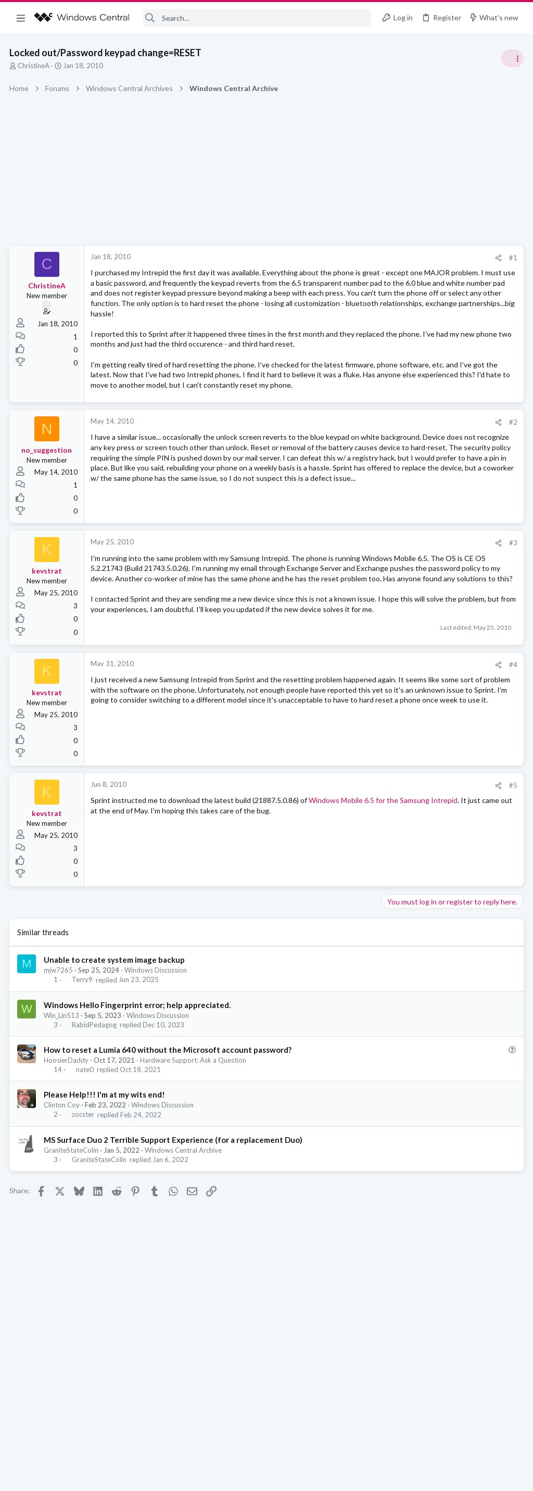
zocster (83, 1199)
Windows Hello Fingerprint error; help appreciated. (138, 1089)
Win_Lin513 (62, 1099)
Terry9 (82, 1064)
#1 (345, 257)
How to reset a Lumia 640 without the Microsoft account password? (169, 1134)
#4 (345, 749)
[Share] (331, 258)
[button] (20, 18)
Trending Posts (396, 563)
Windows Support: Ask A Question (438, 614)
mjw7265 (59, 1055)
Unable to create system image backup (115, 1044)
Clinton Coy (63, 1190)
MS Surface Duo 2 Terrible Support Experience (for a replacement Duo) (174, 1224)
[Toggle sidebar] (512, 58)
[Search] (257, 18)
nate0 (85, 1154)
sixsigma (509, 701)
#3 (345, 597)
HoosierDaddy (67, 1145)
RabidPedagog (94, 1109)
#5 (345, 869)
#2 (345, 473)
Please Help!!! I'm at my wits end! (105, 1179)
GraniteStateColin (72, 1234)
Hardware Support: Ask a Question (194, 1145)
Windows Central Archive (184, 1234)
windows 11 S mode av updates (436, 585)
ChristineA (34, 65)
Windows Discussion (156, 1055)
